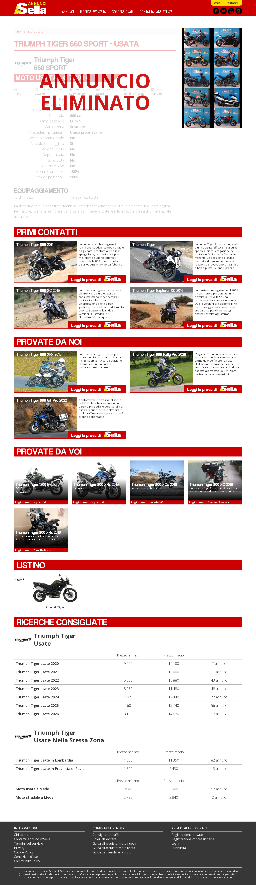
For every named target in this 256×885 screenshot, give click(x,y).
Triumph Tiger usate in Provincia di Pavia (50, 768)
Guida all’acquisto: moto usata (114, 848)
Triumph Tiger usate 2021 (37, 671)
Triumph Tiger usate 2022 (37, 680)
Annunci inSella (32, 8)
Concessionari (123, 11)
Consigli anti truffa (106, 835)
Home (21, 31)
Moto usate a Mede (32, 789)
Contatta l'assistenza (156, 11)
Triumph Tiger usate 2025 (37, 705)
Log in (175, 843)
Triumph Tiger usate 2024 (37, 697)
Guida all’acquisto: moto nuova (114, 843)
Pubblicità (178, 848)
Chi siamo (21, 835)
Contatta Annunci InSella (32, 839)
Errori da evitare (104, 839)
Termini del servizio (28, 843)
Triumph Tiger (55, 591)
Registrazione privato (187, 835)
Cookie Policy (23, 852)
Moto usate (35, 31)
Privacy (19, 848)
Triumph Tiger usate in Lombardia (44, 760)
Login (217, 2)
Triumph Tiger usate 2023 (37, 688)
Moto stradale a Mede (34, 797)
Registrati (232, 2)
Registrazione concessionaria (192, 839)
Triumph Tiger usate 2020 (37, 663)
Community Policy (27, 861)
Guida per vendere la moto (112, 852)
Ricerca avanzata (93, 11)
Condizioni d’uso (26, 857)
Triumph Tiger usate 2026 (37, 713)
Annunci (68, 11)
